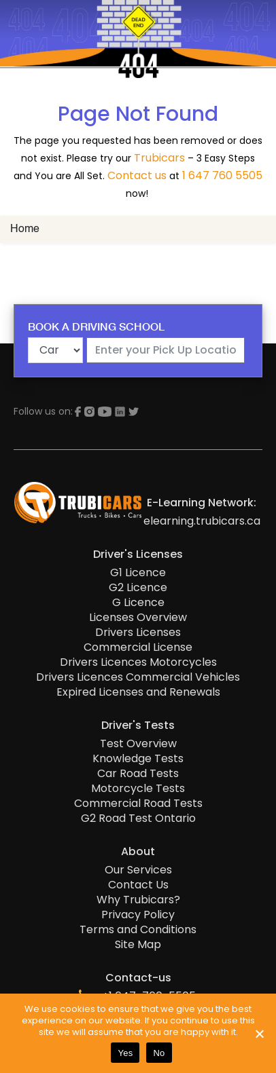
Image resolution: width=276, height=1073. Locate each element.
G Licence (138, 602)
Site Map (138, 944)
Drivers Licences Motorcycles (138, 662)
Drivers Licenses (138, 632)
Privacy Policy (138, 914)
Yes (125, 1053)
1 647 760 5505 (222, 175)
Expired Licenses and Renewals (138, 692)
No (159, 1053)
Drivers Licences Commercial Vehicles (138, 677)
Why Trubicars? (138, 899)
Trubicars (159, 158)
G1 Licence (138, 572)
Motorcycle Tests (138, 788)
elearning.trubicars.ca (201, 521)
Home (24, 229)
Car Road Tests (138, 773)
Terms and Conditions (138, 929)
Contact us (137, 175)
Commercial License (138, 647)
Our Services (138, 870)
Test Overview (138, 743)
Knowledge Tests (138, 758)
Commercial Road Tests (138, 803)
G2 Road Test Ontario (138, 818)
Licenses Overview (138, 617)
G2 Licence (138, 587)
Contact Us (138, 885)
